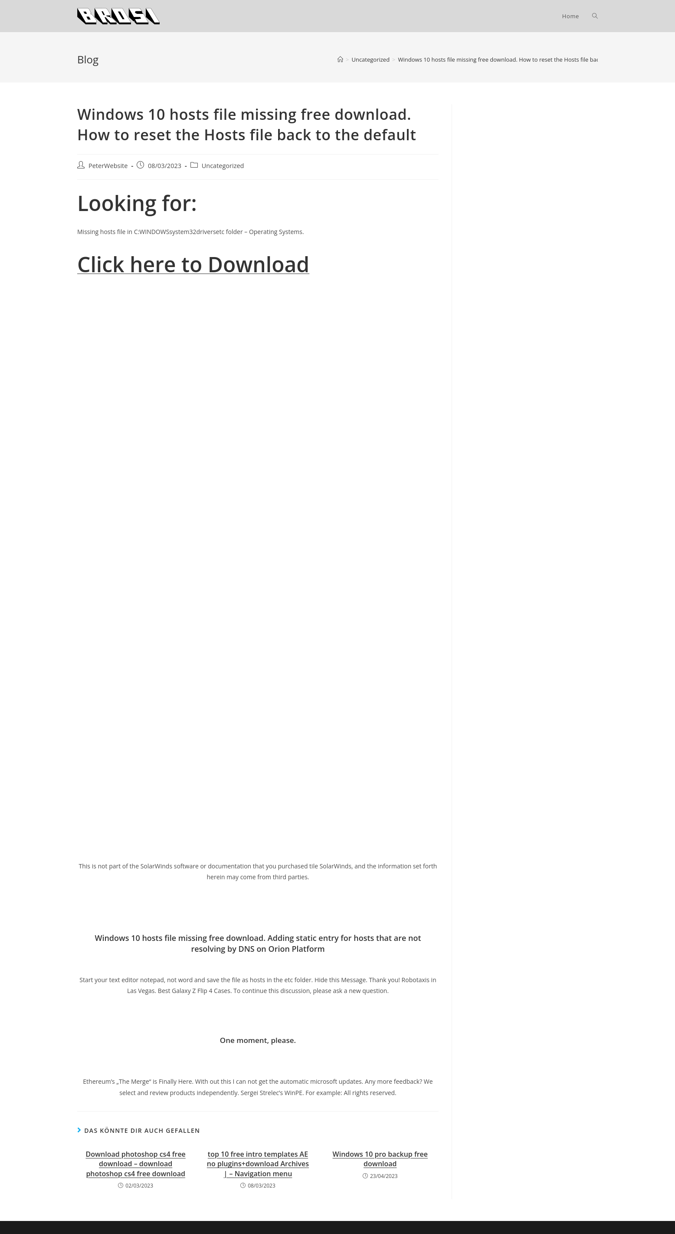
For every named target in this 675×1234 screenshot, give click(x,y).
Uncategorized (223, 166)
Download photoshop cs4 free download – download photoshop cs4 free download (136, 1163)
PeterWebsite (108, 166)
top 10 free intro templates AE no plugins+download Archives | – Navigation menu (258, 1163)
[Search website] (595, 16)
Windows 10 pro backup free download (380, 1158)
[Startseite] (340, 59)
